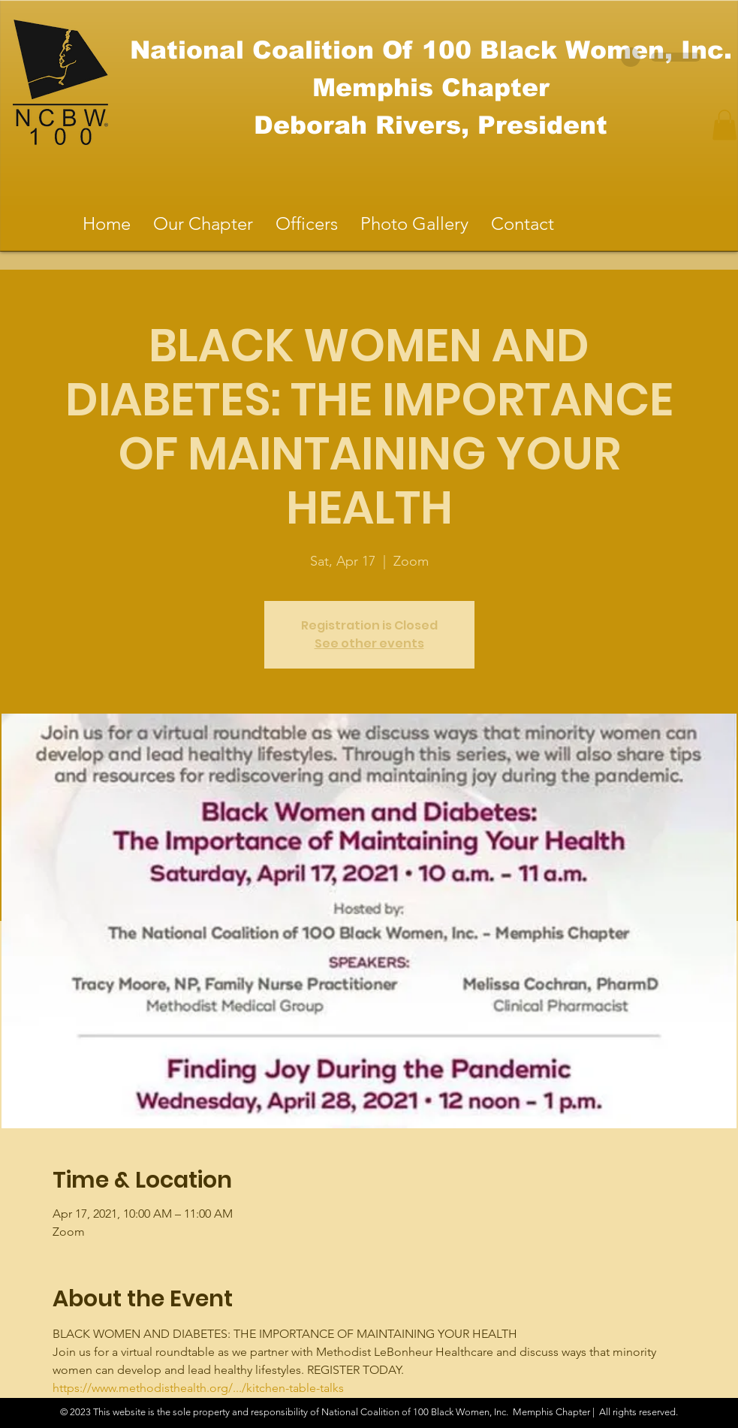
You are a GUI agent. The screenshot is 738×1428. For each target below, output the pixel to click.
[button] (724, 125)
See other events (369, 643)
